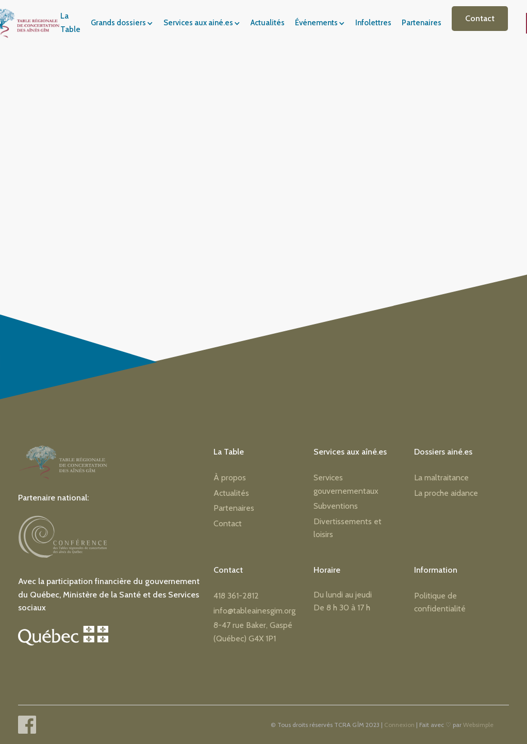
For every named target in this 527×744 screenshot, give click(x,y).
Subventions (336, 506)
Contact (480, 18)
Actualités (268, 22)
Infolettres (373, 22)
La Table (70, 22)
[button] (125, 23)
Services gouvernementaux (346, 484)
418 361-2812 (236, 596)
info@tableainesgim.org (254, 611)
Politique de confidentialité (440, 602)
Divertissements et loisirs (348, 528)
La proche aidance (446, 493)
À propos (229, 477)
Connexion (399, 725)
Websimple (478, 725)
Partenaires (421, 22)
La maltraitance (441, 477)
